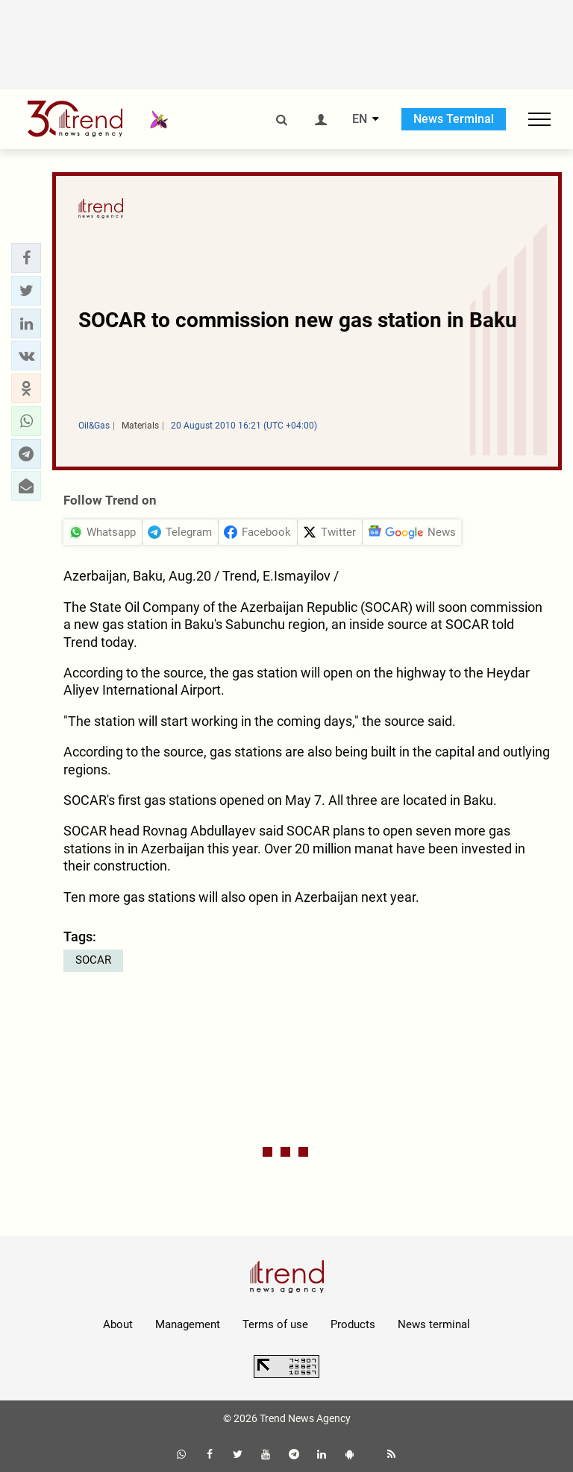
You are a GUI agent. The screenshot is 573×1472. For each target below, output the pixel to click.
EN (359, 119)
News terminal (434, 1324)
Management (187, 1324)
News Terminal (453, 119)
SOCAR (93, 960)
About (118, 1324)
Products (353, 1324)
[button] (26, 258)
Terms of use (275, 1324)
